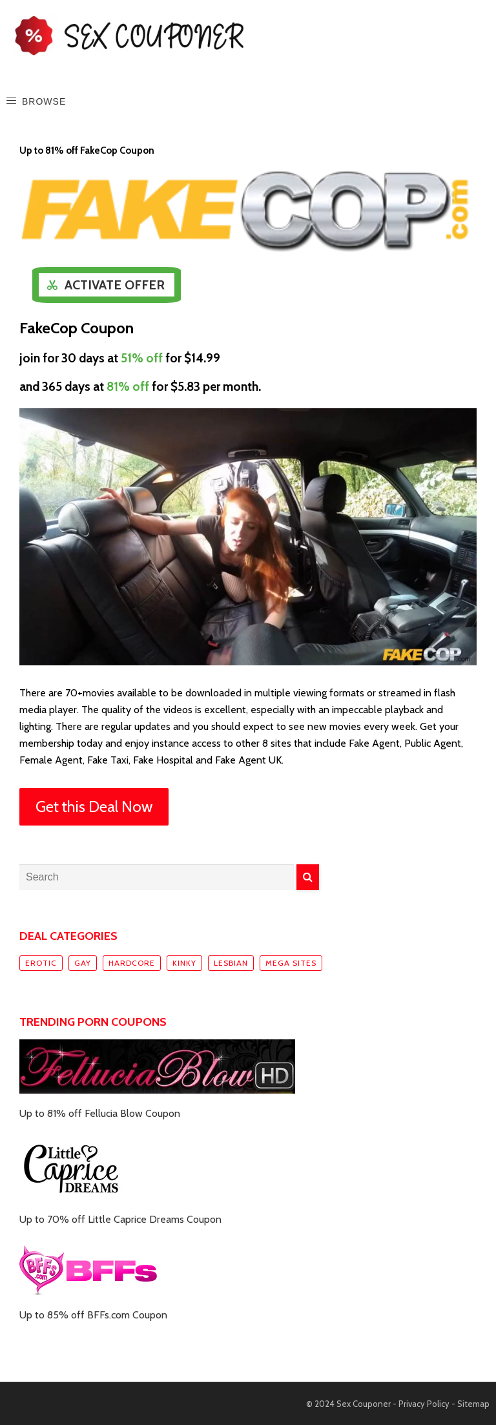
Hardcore (131, 963)
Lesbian (231, 963)
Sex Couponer (363, 1404)
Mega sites (290, 963)
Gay (82, 963)
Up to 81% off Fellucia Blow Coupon (99, 1113)
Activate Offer (115, 285)
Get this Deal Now (94, 806)
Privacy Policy (424, 1404)
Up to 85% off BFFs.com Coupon (93, 1315)
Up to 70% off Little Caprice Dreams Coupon (120, 1219)
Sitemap (473, 1404)
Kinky (184, 963)
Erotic (41, 963)
